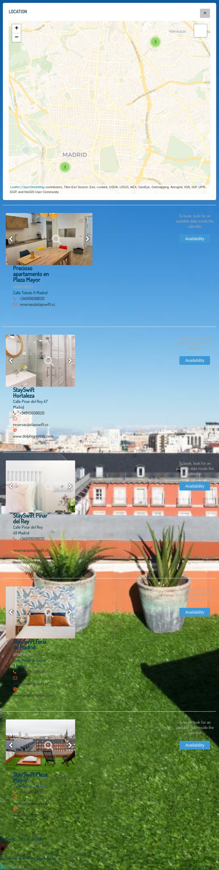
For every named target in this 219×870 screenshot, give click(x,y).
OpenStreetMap (33, 187)
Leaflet (15, 187)
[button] (205, 13)
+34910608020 (32, 298)
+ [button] (16, 28)
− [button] (16, 37)
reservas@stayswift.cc (37, 304)
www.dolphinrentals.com (33, 435)
